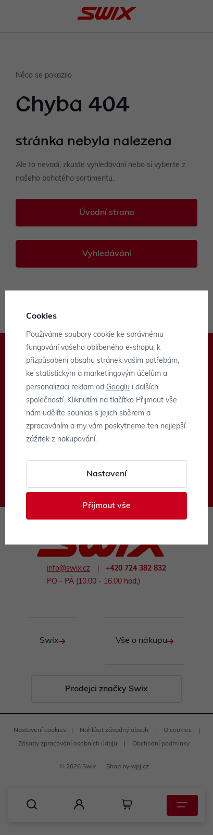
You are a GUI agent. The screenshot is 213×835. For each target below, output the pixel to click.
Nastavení (106, 474)
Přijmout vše (106, 506)
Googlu (118, 387)
